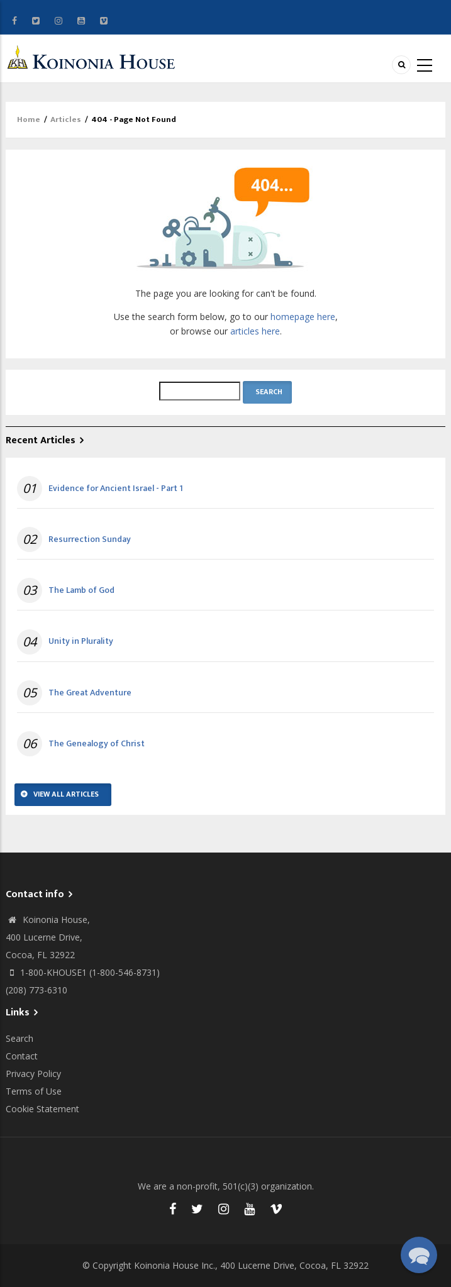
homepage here (302, 317)
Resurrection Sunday (89, 539)
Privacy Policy (33, 1074)
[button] (419, 1255)
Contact (22, 1056)
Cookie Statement (42, 1109)
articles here (255, 331)
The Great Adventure (89, 693)
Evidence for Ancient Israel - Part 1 (115, 488)
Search (19, 1038)
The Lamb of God (81, 590)
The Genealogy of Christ (96, 743)
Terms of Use (34, 1091)
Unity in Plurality (80, 641)
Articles (65, 119)
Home (28, 119)
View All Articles (66, 794)
